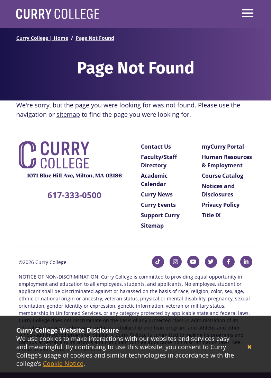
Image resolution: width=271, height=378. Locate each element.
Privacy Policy (221, 205)
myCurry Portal (223, 146)
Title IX (211, 215)
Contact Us (156, 146)
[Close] (249, 347)
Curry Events (158, 205)
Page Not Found (95, 38)
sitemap (68, 114)
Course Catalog (222, 175)
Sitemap (152, 225)
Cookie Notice (63, 363)
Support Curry (160, 215)
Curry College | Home (42, 38)
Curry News (157, 194)
